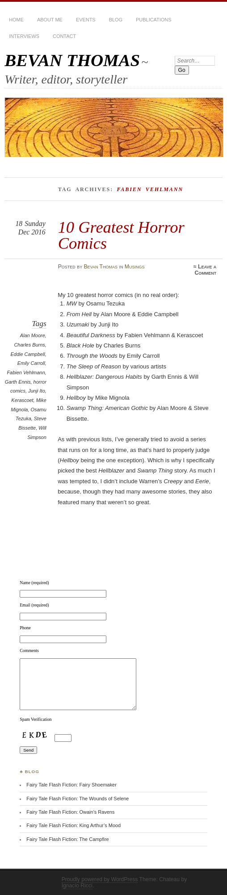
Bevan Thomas (101, 266)
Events (86, 19)
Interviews (24, 36)
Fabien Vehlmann (26, 372)
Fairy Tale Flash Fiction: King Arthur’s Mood (73, 825)
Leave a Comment (205, 269)
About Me (50, 19)
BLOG (115, 19)
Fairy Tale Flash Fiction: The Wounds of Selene (77, 798)
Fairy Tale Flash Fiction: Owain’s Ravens (70, 812)
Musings (135, 266)
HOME (16, 19)
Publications (153, 19)
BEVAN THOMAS (72, 60)
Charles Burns (29, 344)
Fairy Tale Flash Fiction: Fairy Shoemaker (71, 784)
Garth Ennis (18, 382)
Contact (64, 36)
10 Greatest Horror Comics (121, 235)
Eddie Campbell (28, 354)
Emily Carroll (31, 363)
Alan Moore (32, 335)
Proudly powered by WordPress (100, 879)
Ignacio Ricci (77, 885)
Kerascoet (22, 400)
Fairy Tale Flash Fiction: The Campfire (67, 839)
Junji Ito (36, 390)
